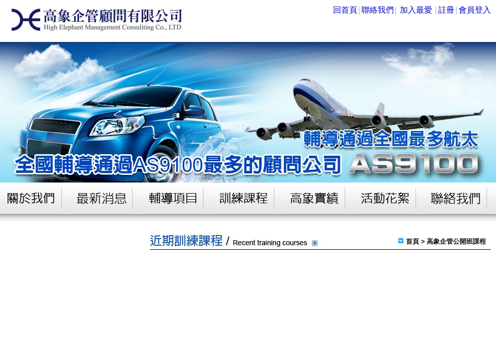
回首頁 (345, 10)
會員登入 (475, 10)
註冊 (446, 10)
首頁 (412, 241)
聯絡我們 (377, 10)
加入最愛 (416, 10)
